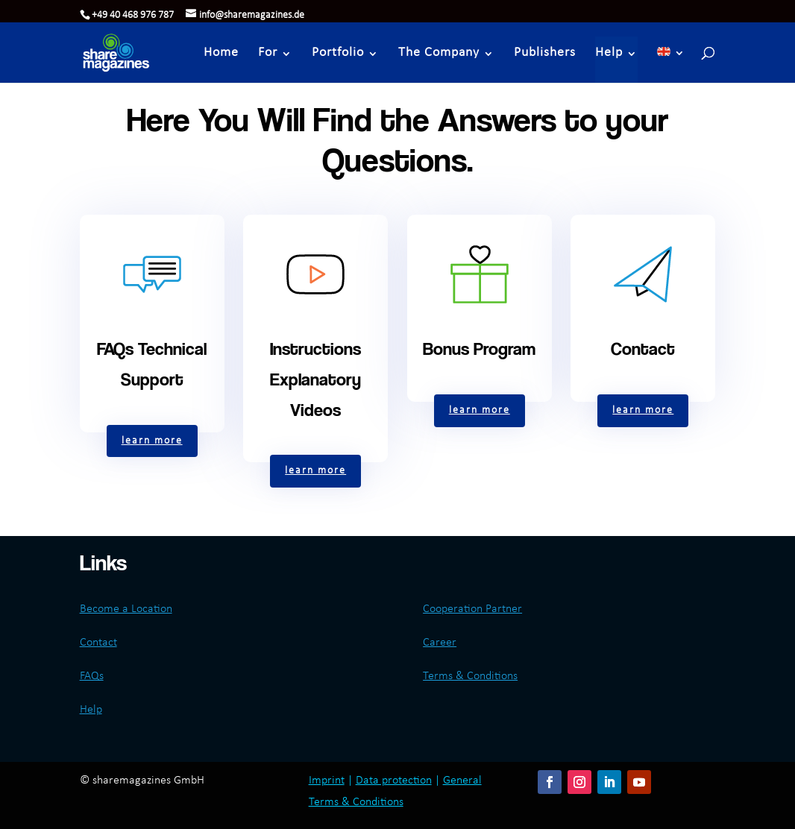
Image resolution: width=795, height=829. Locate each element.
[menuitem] (671, 59)
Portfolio (338, 52)
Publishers (545, 52)
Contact (98, 643)
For (267, 52)
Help (609, 52)
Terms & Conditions (470, 676)
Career (439, 643)
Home (221, 52)
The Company (439, 52)
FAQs (92, 676)
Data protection (394, 781)
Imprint (327, 781)
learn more (152, 441)
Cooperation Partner (472, 609)
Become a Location (126, 609)
